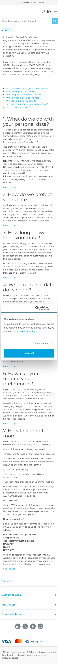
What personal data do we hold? (23, 97)
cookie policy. (28, 331)
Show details (41, 343)
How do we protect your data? (21, 91)
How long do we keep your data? (23, 94)
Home (8, 30)
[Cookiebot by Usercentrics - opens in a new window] (36, 308)
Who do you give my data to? (21, 100)
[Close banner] (53, 308)
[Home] (56, 11)
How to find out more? (17, 107)
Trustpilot (6, 581)
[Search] (55, 21)
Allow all (29, 353)
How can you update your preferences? (26, 104)
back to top (9, 187)
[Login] (43, 11)
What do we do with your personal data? (27, 88)
